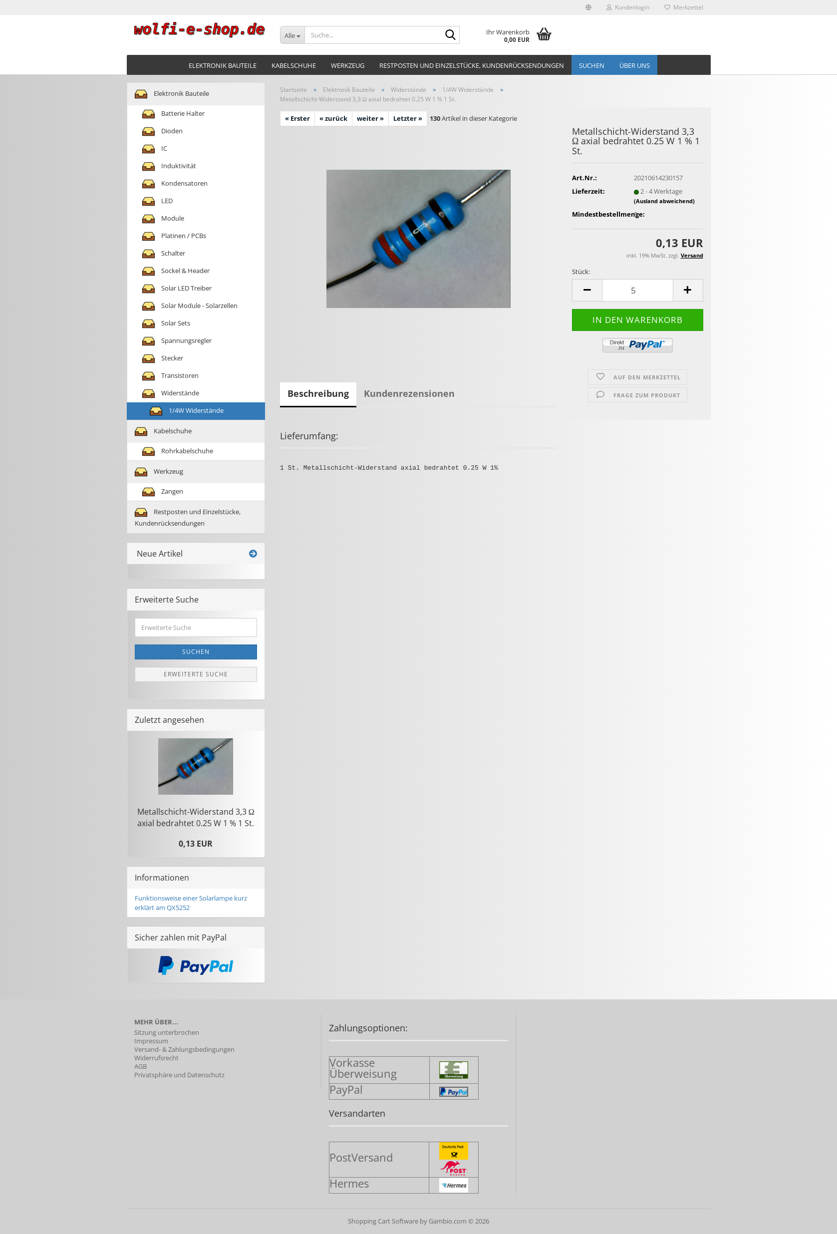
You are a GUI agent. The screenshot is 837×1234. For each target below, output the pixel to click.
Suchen (591, 65)
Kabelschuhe (294, 65)
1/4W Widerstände (187, 411)
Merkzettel (683, 7)
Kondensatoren (175, 184)
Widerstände (170, 393)
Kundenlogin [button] (627, 7)
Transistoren (170, 376)
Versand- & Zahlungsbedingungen (184, 1049)
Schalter (163, 254)
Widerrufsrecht (156, 1058)
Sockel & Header (176, 271)
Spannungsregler (177, 341)
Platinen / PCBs (174, 236)
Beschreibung (318, 393)
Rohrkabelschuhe (177, 451)
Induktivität (169, 166)
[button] (588, 7)
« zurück (333, 118)
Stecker (162, 358)
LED (157, 201)
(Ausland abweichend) (664, 201)
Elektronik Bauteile (223, 65)
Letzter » (407, 118)
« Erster (297, 118)
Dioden (162, 131)
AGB (140, 1066)
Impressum (151, 1041)
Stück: (581, 271)
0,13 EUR (196, 843)
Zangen (162, 492)
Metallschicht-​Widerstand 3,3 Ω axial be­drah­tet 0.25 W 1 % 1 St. (196, 817)
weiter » (370, 118)
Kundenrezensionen (409, 393)
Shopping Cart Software (383, 1221)
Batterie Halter (173, 114)
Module (163, 219)
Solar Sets (166, 323)
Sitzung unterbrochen (166, 1032)
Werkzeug (347, 65)
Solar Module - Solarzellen (190, 306)
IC (154, 149)
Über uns (634, 65)
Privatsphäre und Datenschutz (179, 1075)
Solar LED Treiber (177, 289)
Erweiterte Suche (196, 674)
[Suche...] (292, 35)
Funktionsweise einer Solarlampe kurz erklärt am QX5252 (191, 903)
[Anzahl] (637, 290)
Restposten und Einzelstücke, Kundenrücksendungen (471, 65)
